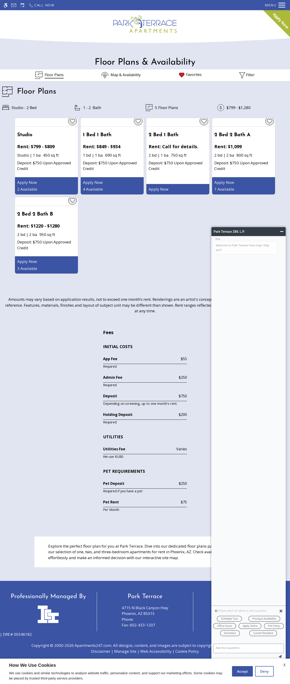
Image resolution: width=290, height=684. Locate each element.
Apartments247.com (93, 645)
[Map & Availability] (121, 75)
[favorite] (72, 121)
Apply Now (27, 182)
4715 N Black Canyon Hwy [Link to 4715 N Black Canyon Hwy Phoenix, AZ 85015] (145, 610)
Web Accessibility (156, 651)
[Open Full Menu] (275, 5)
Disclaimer (100, 651)
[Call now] (41, 5)
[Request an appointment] (22, 5)
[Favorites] (190, 75)
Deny (264, 671)
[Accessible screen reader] (6, 5)
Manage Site (125, 651)
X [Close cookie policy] (284, 664)
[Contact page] (14, 5)
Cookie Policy (187, 651)
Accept (242, 671)
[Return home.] (145, 24)
